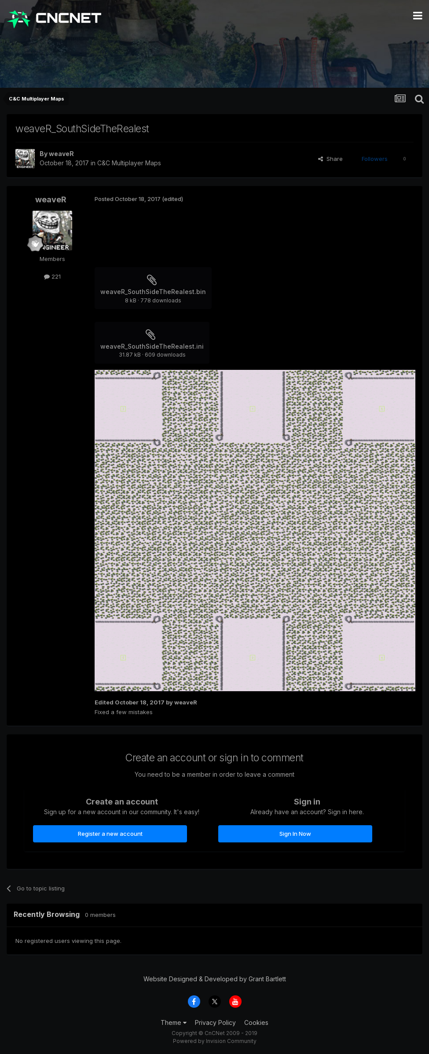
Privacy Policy (215, 1022)
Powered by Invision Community (215, 1041)
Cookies (256, 1022)
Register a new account (110, 833)
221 (52, 276)
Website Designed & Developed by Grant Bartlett (214, 979)
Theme (174, 1022)
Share (330, 158)
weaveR (61, 153)
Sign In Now (295, 833)
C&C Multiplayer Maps (129, 163)
